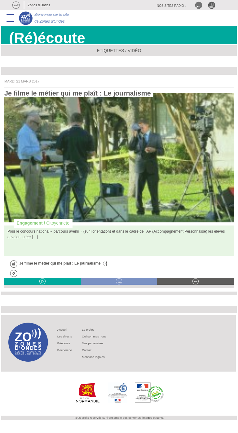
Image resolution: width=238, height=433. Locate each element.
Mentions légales (93, 357)
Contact (87, 350)
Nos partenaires (92, 343)
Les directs (64, 336)
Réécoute (63, 343)
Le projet (88, 329)
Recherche (64, 350)
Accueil (62, 329)
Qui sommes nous (94, 336)
